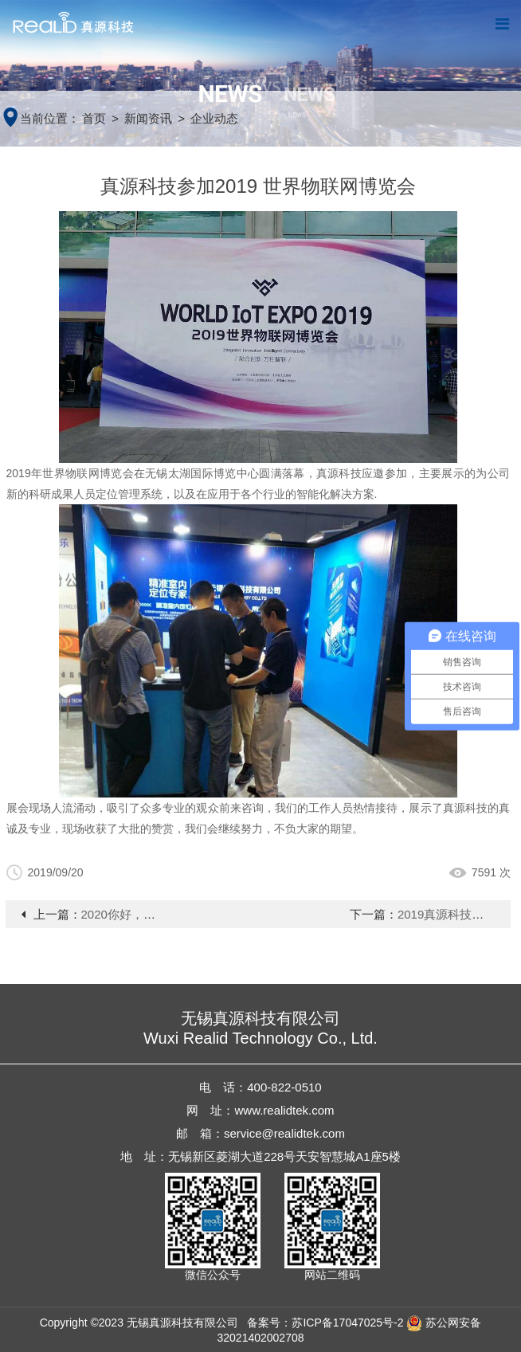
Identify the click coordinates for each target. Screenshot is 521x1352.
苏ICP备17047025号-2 (347, 1322)
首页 (94, 118)
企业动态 (214, 118)
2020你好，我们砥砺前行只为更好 (172, 914)
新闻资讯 (148, 118)
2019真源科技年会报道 (458, 914)
